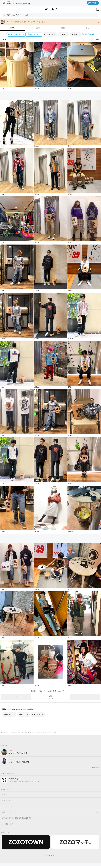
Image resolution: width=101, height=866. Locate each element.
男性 (38, 28)
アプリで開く (93, 3)
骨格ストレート (9, 714)
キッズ (88, 28)
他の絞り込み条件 (88, 34)
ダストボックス (22, 732)
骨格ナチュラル (37, 714)
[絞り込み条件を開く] (4, 34)
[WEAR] (50, 9)
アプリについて (7, 806)
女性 (63, 28)
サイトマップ (7, 800)
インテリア (11, 732)
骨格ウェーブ (23, 714)
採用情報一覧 (96, 767)
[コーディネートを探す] (50, 15)
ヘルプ (4, 794)
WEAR (3, 732)
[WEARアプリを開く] (97, 9)
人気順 (95, 39)
